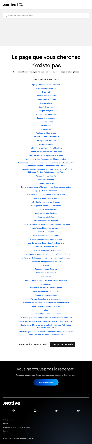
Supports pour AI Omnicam (46, 295)
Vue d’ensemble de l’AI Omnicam (46, 291)
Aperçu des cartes (46, 183)
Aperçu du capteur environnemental (46, 299)
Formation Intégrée (46, 232)
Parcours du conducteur (46, 95)
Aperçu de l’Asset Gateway (46, 269)
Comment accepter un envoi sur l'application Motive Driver (46, 224)
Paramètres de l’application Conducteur (46, 151)
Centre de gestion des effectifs (46, 198)
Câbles (46, 265)
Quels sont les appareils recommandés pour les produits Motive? (46, 321)
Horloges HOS (46, 103)
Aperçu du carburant (46, 179)
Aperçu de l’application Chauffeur (46, 84)
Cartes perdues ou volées (46, 140)
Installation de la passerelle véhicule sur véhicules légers (46, 254)
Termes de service (9, 420)
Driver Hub (46, 92)
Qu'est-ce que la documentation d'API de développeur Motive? (46, 317)
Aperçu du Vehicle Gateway (46, 246)
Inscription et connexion (46, 88)
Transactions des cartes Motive (46, 136)
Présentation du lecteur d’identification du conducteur (46, 302)
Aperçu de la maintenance (46, 191)
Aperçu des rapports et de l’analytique (46, 239)
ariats (46, 310)
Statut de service (46, 107)
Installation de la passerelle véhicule (46, 250)
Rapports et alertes (46, 217)
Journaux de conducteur (46, 114)
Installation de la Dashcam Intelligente (46, 287)
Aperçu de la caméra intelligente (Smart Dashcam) (46, 280)
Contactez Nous (46, 382)
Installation (46, 276)
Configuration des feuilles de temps (46, 205)
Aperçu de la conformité (46, 176)
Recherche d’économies (46, 133)
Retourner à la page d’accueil (33, 344)
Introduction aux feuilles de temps (46, 202)
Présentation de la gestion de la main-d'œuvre (46, 194)
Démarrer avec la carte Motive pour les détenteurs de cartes (46, 187)
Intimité (5, 424)
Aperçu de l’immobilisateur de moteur (46, 306)
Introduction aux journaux (46, 99)
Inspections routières (46, 118)
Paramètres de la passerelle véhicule (46, 261)
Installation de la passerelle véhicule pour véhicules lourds (46, 258)
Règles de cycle (46, 110)
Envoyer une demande (62, 344)
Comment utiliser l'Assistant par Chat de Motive (46, 159)
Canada (5, 431)
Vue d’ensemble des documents (46, 235)
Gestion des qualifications (46, 213)
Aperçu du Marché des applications (46, 314)
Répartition (46, 129)
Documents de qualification (46, 209)
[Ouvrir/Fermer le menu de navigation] (79, 4)
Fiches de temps (46, 122)
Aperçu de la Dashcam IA (46, 273)
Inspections (46, 125)
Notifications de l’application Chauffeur (46, 148)
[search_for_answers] (46, 16)
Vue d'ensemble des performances (46, 228)
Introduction (46, 284)
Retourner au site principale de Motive (17, 427)
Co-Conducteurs (46, 144)
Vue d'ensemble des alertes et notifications (46, 243)
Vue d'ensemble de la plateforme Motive (46, 155)
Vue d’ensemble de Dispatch (46, 220)
